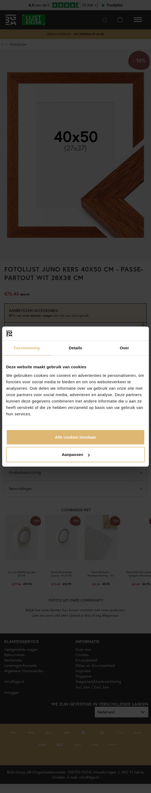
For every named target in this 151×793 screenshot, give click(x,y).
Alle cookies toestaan (75, 437)
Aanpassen (76, 454)
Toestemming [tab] (27, 348)
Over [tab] (124, 348)
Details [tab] (75, 348)
